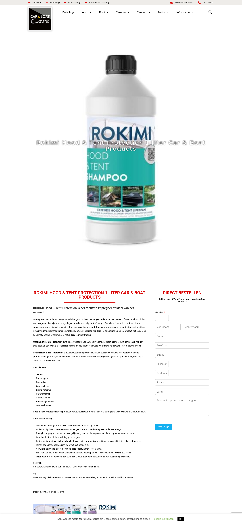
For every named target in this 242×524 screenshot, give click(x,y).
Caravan (143, 12)
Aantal (160, 312)
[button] (210, 12)
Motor (163, 12)
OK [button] (180, 519)
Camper (122, 12)
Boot (103, 12)
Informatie (184, 12)
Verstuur (164, 427)
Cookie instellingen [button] (163, 518)
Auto (86, 12)
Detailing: (68, 12)
